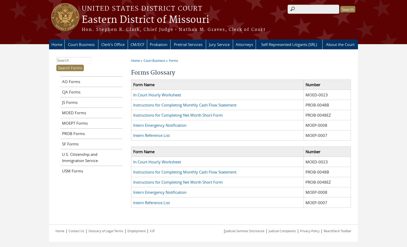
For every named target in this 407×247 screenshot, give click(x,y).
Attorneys (244, 44)
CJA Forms (71, 92)
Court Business (81, 44)
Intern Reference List (151, 135)
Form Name (143, 84)
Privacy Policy (310, 231)
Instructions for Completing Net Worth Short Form (178, 115)
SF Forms (70, 143)
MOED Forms (74, 112)
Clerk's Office (113, 44)
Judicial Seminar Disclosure (244, 231)
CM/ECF (138, 44)
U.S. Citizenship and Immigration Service (80, 157)
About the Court (340, 44)
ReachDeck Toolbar (337, 231)
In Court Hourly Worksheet (157, 94)
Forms (173, 60)
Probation (158, 44)
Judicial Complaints (282, 231)
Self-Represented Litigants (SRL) (289, 44)
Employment (136, 231)
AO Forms (71, 81)
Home (56, 44)
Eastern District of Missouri (145, 20)
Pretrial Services (188, 44)
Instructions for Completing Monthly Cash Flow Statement (184, 105)
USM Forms (72, 170)
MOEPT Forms (75, 123)
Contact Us (76, 231)
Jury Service (219, 44)
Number (313, 84)
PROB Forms (73, 133)
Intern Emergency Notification (159, 125)
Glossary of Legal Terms (106, 231)
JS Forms (70, 102)
